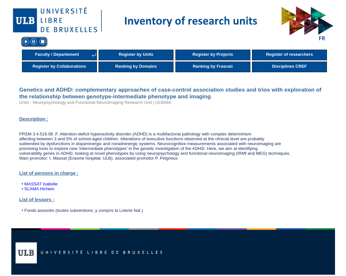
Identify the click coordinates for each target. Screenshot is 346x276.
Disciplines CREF (289, 66)
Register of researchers (289, 54)
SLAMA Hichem (39, 188)
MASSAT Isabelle (41, 184)
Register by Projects (213, 54)
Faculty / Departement (57, 54)
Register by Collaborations (59, 66)
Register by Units (136, 54)
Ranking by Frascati (213, 66)
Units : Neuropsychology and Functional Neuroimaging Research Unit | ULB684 (95, 102)
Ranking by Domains (136, 66)
